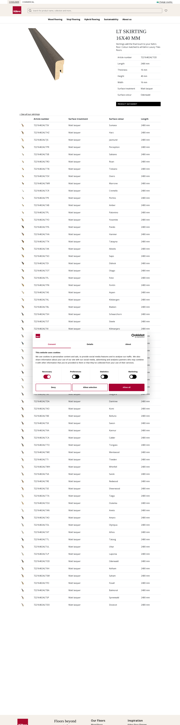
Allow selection (90, 387)
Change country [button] (165, 2)
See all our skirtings (30, 114)
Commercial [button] (28, 2)
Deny (53, 387)
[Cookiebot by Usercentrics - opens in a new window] (133, 336)
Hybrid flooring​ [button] (92, 19)
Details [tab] (90, 344)
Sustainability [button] (111, 19)
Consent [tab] (52, 344)
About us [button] (126, 19)
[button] (166, 10)
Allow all (126, 387)
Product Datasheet (127, 104)
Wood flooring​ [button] (55, 19)
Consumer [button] (14, 2)
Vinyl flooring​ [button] (73, 19)
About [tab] (128, 344)
